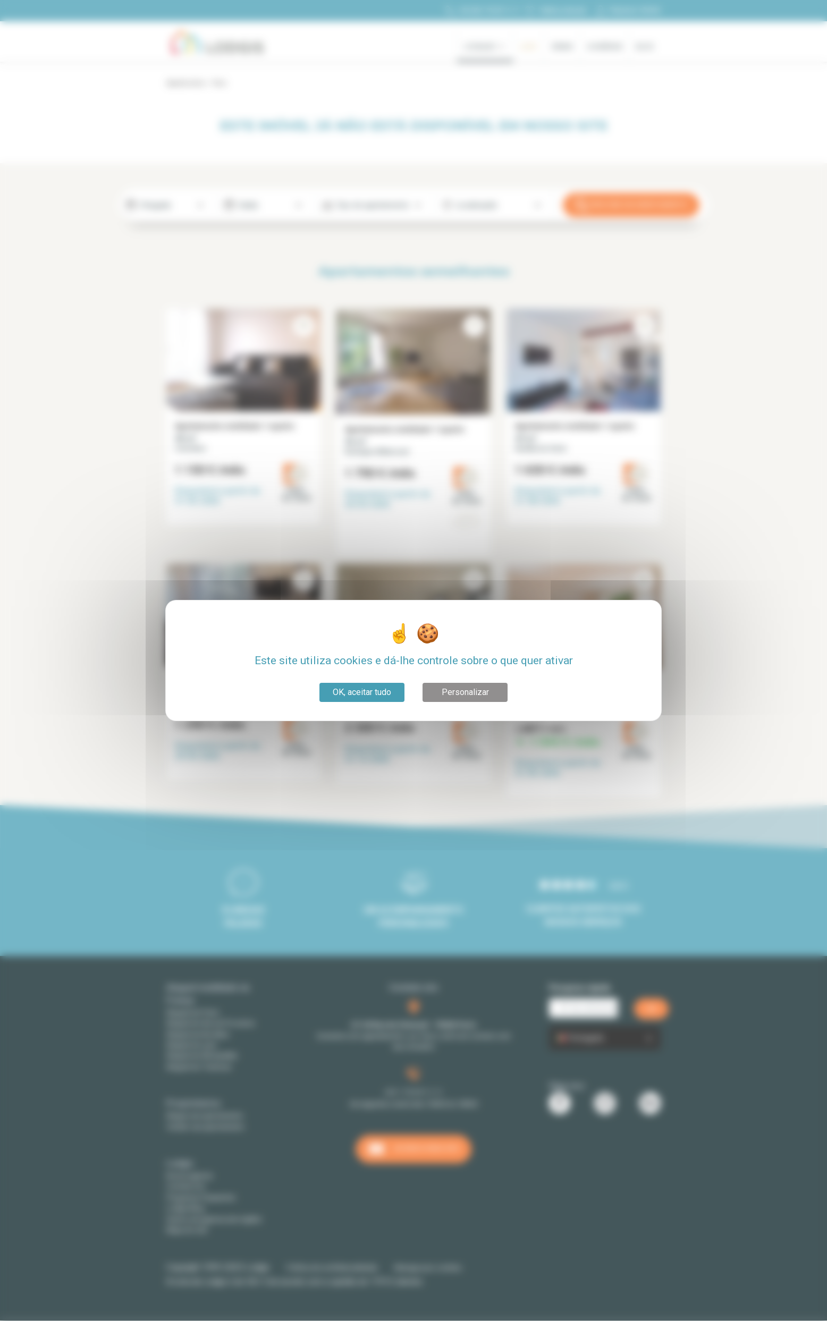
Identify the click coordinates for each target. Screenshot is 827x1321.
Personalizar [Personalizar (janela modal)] (465, 692)
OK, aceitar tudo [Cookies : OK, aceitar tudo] (362, 692)
